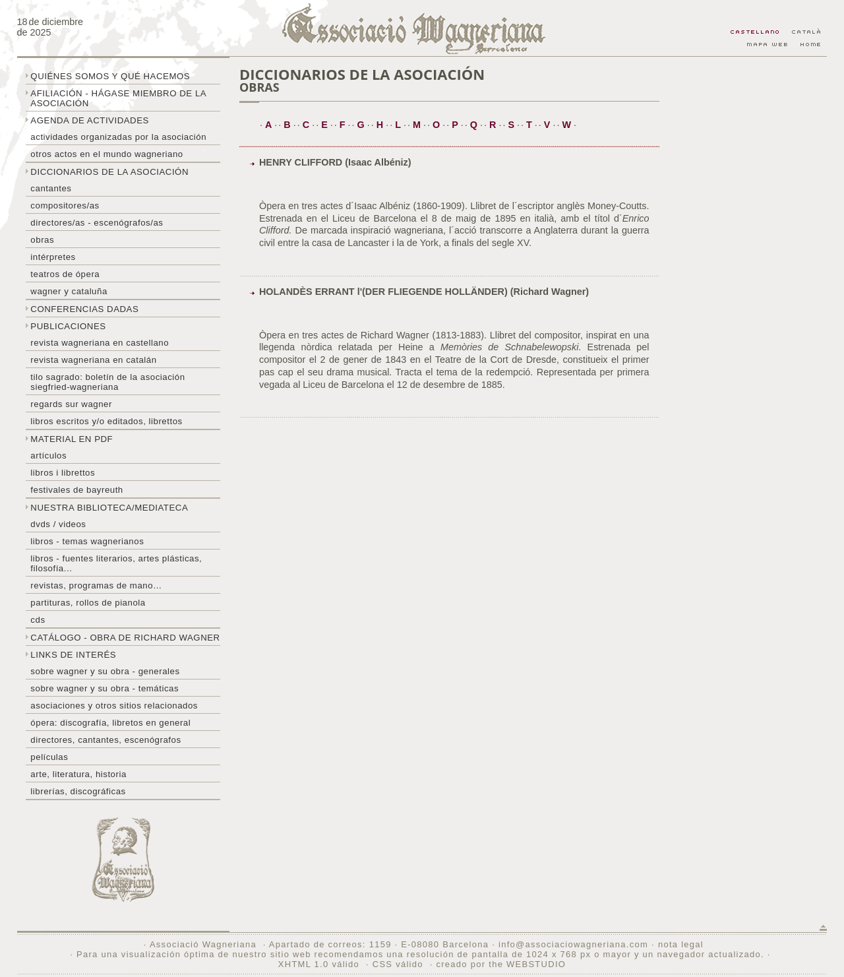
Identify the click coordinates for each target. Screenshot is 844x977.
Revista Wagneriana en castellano (99, 343)
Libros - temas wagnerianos (87, 541)
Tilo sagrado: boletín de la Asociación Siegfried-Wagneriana (107, 382)
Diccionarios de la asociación (109, 172)
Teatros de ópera (65, 274)
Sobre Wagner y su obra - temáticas (104, 688)
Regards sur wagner (71, 404)
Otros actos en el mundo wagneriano (106, 154)
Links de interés (73, 655)
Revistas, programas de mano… (96, 585)
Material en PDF (71, 439)
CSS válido (398, 964)
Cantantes (50, 188)
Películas (49, 757)
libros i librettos (62, 473)
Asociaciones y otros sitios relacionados (114, 705)
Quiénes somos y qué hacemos (110, 76)
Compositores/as (64, 205)
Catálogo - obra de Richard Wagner (125, 638)
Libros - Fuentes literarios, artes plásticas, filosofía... (116, 563)
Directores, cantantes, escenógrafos (105, 740)
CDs (37, 620)
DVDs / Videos (58, 524)
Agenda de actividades (89, 120)
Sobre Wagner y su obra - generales (104, 671)
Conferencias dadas (84, 309)
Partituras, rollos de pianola (87, 603)
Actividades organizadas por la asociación (118, 137)
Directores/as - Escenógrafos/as (96, 223)
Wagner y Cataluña (68, 291)
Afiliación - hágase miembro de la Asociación (118, 98)
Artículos (48, 455)
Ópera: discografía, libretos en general (110, 723)
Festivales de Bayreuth (76, 490)
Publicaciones (68, 326)
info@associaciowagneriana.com (573, 944)
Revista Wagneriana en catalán (93, 360)
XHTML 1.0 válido (318, 964)
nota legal (681, 944)
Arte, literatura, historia (78, 774)
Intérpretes (52, 257)
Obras (42, 240)
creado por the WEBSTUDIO (501, 964)
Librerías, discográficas (77, 791)
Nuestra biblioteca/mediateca (109, 508)
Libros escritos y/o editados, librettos (106, 421)
